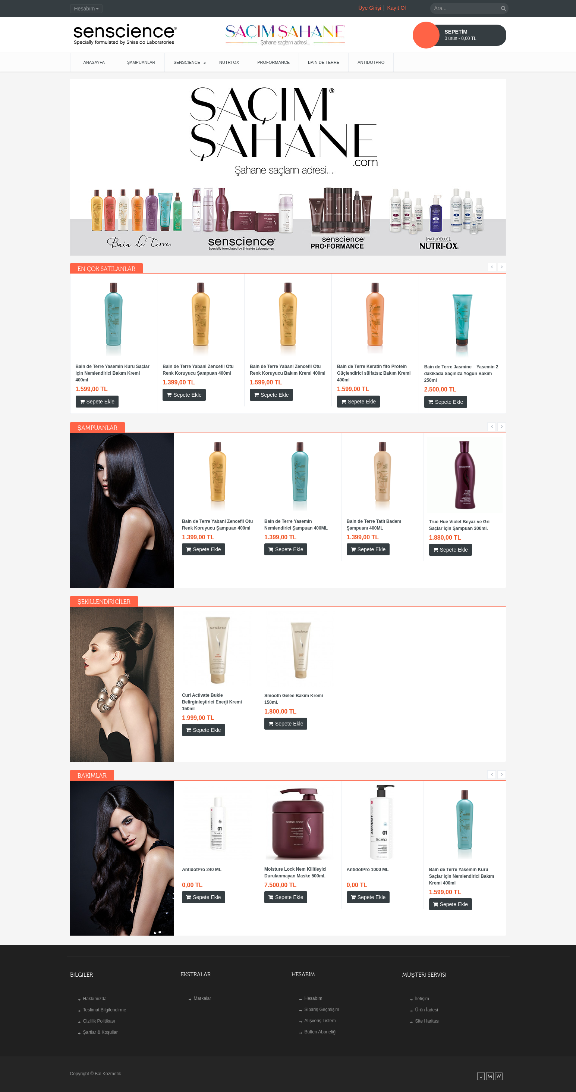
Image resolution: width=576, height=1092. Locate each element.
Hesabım (313, 991)
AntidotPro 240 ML (201, 862)
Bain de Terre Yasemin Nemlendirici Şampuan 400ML (296, 518)
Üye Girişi (369, 8)
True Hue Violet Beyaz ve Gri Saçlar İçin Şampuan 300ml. (459, 518)
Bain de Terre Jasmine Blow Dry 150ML (78, 370)
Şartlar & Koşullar (100, 1025)
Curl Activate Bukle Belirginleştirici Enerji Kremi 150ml (212, 695)
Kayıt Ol (396, 8)
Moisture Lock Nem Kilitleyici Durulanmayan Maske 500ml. (163, 370)
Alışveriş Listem (320, 1014)
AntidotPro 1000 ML (239, 366)
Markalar (202, 991)
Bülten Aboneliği (321, 1025)
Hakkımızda (95, 992)
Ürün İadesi (426, 1003)
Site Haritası (427, 1014)
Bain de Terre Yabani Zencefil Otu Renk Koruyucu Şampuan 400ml (217, 518)
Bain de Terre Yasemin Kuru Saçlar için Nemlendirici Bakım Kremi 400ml (430, 373)
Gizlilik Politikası (99, 1014)
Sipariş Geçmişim (322, 1002)
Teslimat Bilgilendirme (104, 1003)
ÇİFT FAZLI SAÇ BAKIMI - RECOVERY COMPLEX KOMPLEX (341, 370)
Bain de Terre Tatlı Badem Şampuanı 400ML (374, 518)
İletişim (422, 992)
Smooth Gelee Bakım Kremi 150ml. (293, 692)
